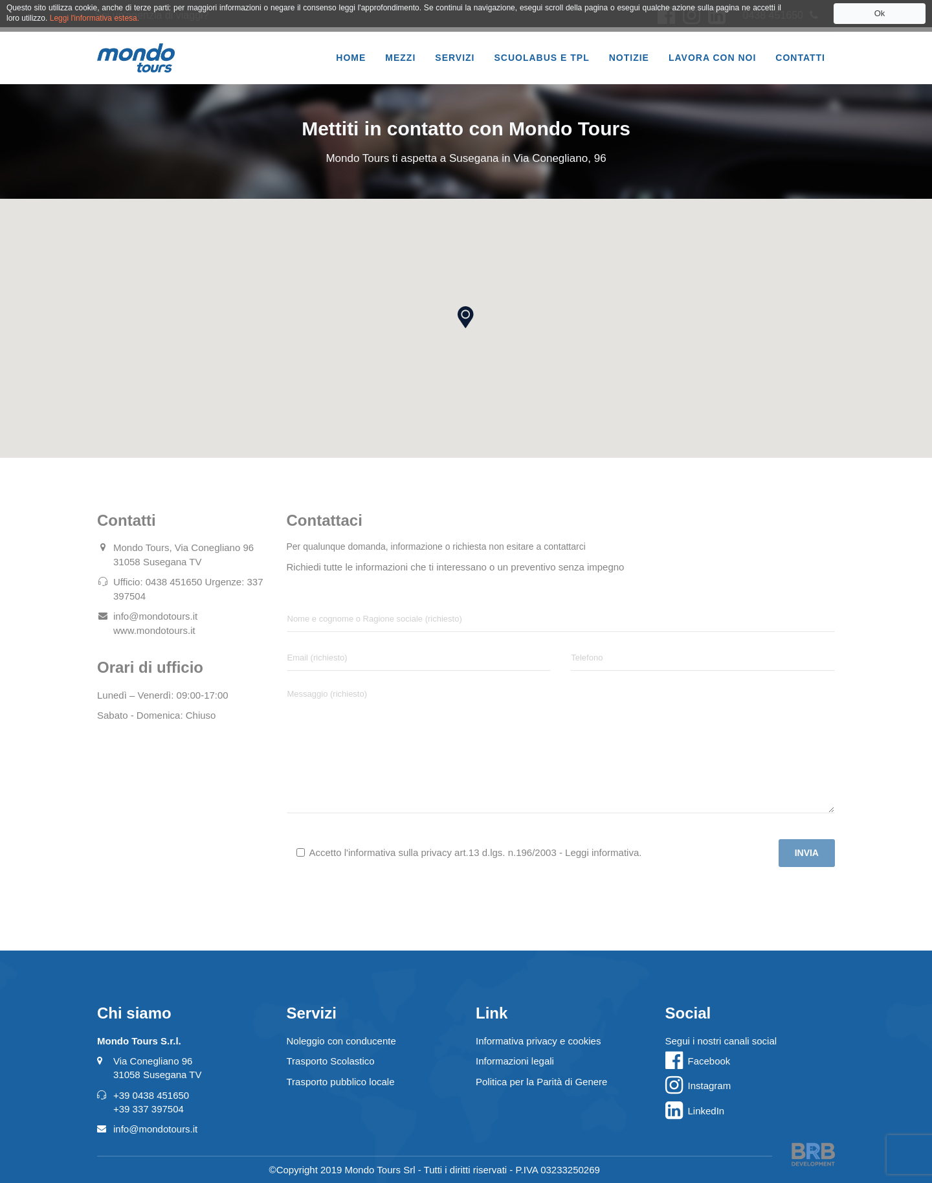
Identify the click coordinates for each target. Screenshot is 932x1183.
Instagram (709, 1085)
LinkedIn (706, 1110)
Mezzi (400, 57)
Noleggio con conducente (341, 1040)
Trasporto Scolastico (331, 1060)
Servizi (454, 57)
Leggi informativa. (603, 852)
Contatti (800, 57)
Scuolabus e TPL (542, 57)
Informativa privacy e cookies (538, 1040)
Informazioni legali (515, 1060)
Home (351, 57)
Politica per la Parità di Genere (541, 1081)
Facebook (709, 1060)
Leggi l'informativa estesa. (94, 18)
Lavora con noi (712, 57)
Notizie (629, 57)
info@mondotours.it (155, 1128)
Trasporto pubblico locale (341, 1081)
